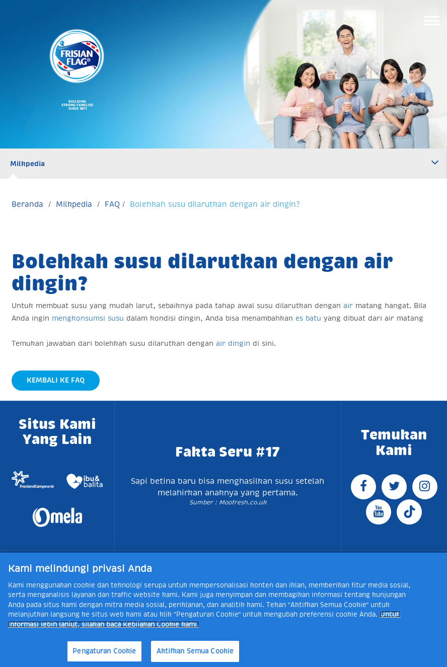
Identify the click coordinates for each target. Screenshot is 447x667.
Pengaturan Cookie (104, 651)
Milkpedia (27, 163)
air (348, 305)
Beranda (27, 204)
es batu (308, 318)
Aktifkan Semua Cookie (195, 651)
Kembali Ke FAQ (56, 380)
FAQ (112, 204)
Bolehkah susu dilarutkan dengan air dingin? (215, 204)
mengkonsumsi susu (88, 318)
